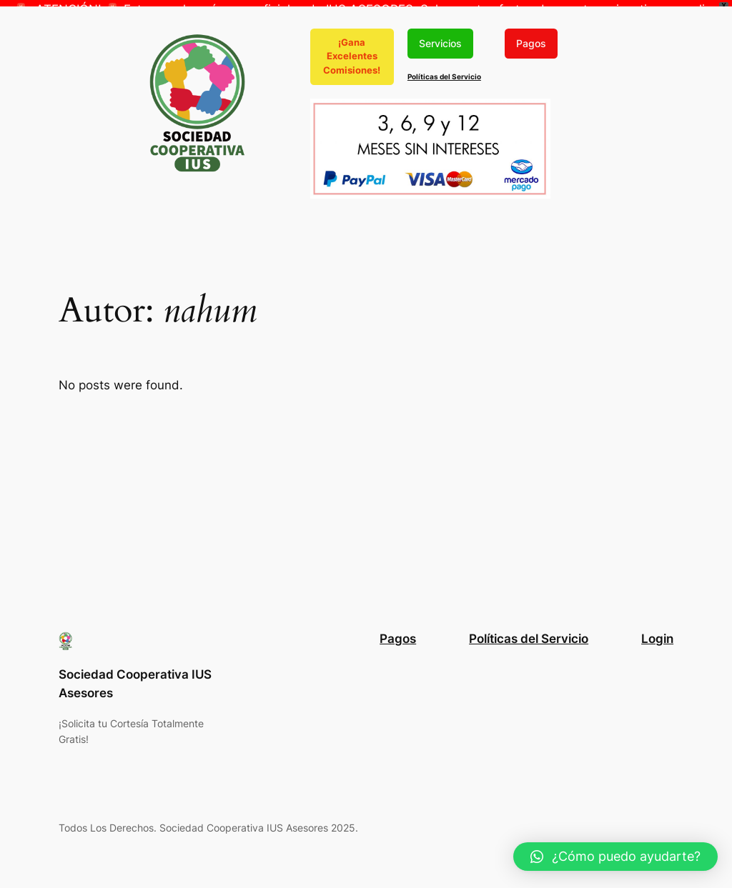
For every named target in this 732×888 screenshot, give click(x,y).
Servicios (440, 38)
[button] (615, 856)
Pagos (531, 38)
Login (657, 634)
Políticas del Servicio (444, 72)
